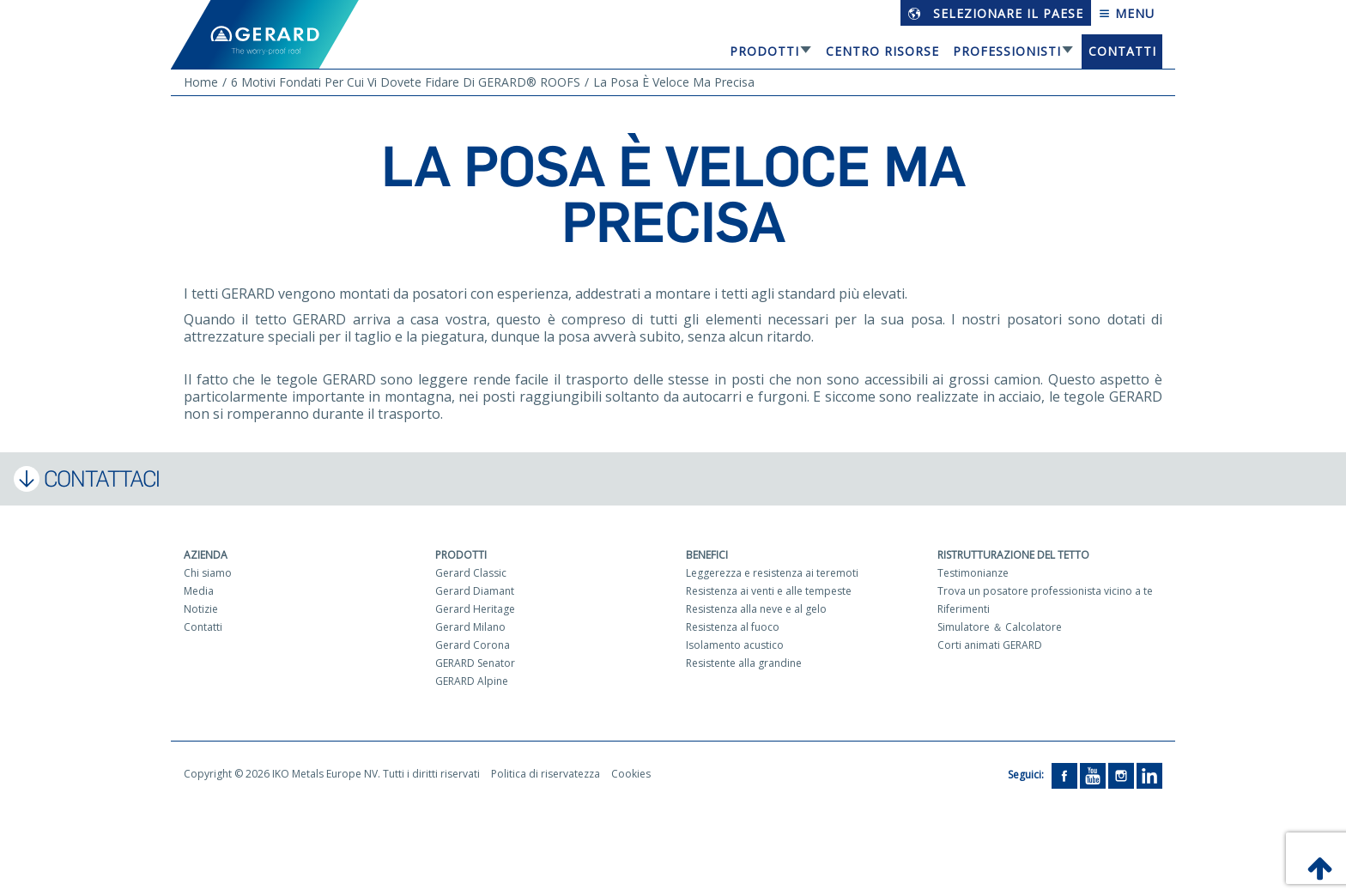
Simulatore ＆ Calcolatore (999, 627)
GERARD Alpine (471, 681)
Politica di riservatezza (545, 773)
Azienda (205, 555)
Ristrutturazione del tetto (1013, 555)
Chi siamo (208, 573)
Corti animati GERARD (989, 645)
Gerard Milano (470, 627)
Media (199, 591)
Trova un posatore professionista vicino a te (1045, 591)
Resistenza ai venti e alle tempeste (769, 591)
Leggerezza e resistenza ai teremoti (772, 573)
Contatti (1122, 51)
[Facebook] (1064, 774)
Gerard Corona (472, 645)
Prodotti (764, 51)
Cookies (631, 773)
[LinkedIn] (1149, 774)
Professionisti (1007, 51)
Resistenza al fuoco (732, 627)
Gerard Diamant (474, 591)
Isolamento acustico (735, 645)
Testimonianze (973, 573)
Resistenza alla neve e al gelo (756, 609)
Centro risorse (882, 51)
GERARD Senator (475, 663)
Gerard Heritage (475, 609)
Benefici (707, 555)
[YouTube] (1093, 774)
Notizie (201, 609)
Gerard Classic (470, 573)
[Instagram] (1121, 774)
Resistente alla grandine (744, 663)
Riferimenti (963, 609)
